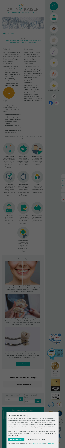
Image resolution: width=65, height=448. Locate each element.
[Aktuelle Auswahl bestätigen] (16, 439)
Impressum (51, 443)
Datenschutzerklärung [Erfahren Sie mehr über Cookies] (38, 443)
